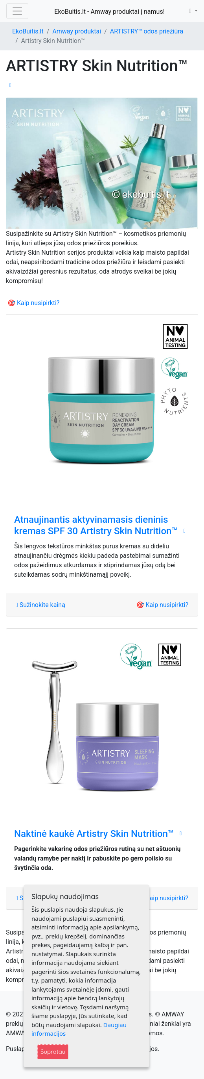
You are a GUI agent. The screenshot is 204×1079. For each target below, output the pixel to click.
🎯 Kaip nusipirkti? (33, 303)
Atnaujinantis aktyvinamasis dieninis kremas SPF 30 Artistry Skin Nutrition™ (96, 525)
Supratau (52, 1051)
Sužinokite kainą (40, 605)
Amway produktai (76, 31)
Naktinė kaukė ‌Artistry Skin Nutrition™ (94, 833)
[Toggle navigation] (17, 11)
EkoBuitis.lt (28, 31)
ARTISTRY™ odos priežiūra (146, 31)
